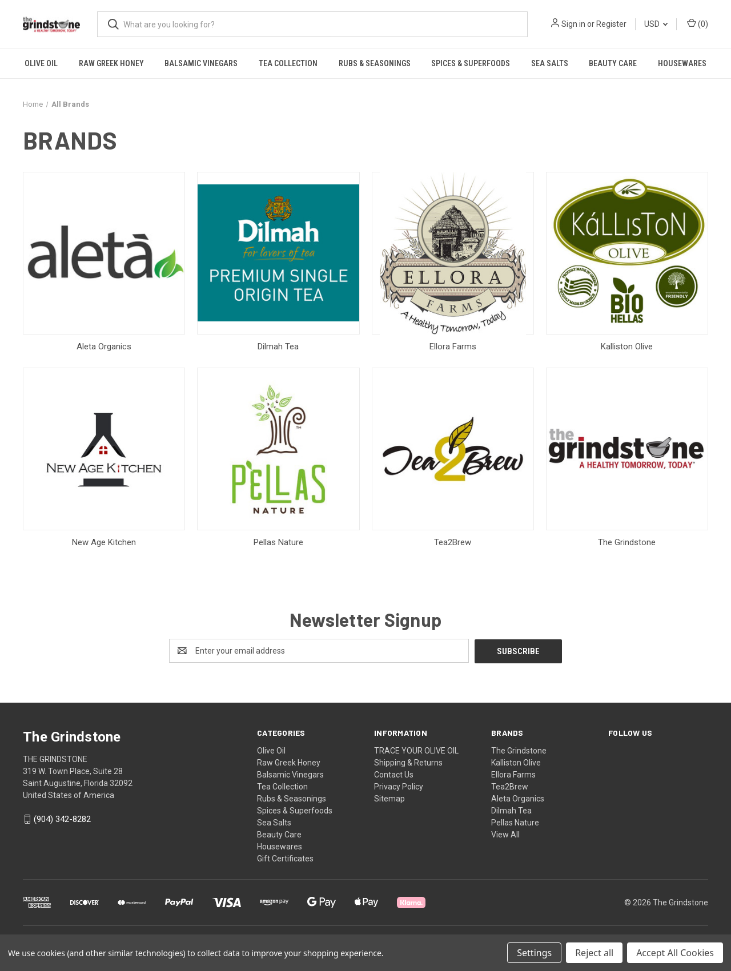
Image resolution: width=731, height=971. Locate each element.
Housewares (682, 63)
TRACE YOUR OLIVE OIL (416, 750)
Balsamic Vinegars (201, 63)
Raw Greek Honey (111, 63)
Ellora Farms (513, 774)
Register (611, 24)
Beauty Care (613, 63)
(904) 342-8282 (62, 819)
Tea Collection (288, 63)
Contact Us (393, 774)
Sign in (573, 24)
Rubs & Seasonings (375, 63)
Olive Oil (41, 63)
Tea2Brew (509, 786)
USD (656, 24)
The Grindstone (519, 750)
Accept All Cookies (675, 952)
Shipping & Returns (408, 762)
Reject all (594, 952)
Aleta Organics (517, 798)
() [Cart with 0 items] (697, 23)
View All (505, 834)
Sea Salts (549, 63)
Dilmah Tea (511, 810)
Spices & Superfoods (470, 63)
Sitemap (389, 798)
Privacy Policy (398, 786)
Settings (534, 952)
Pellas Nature (515, 822)
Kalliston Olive (516, 762)
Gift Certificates (285, 858)
